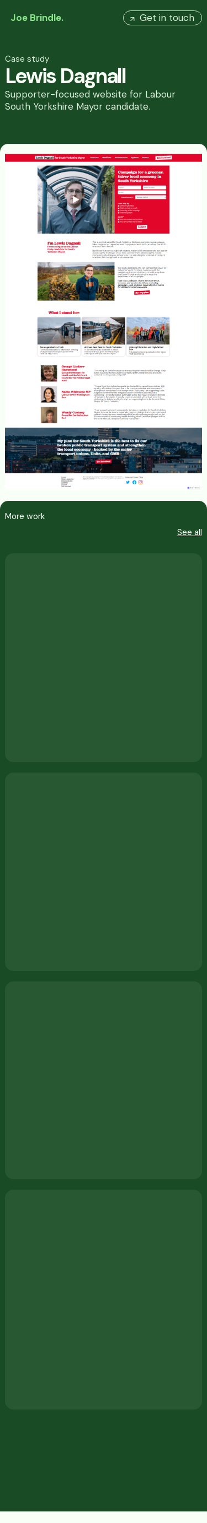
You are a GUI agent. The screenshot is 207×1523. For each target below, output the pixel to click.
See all (189, 532)
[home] (34, 18)
